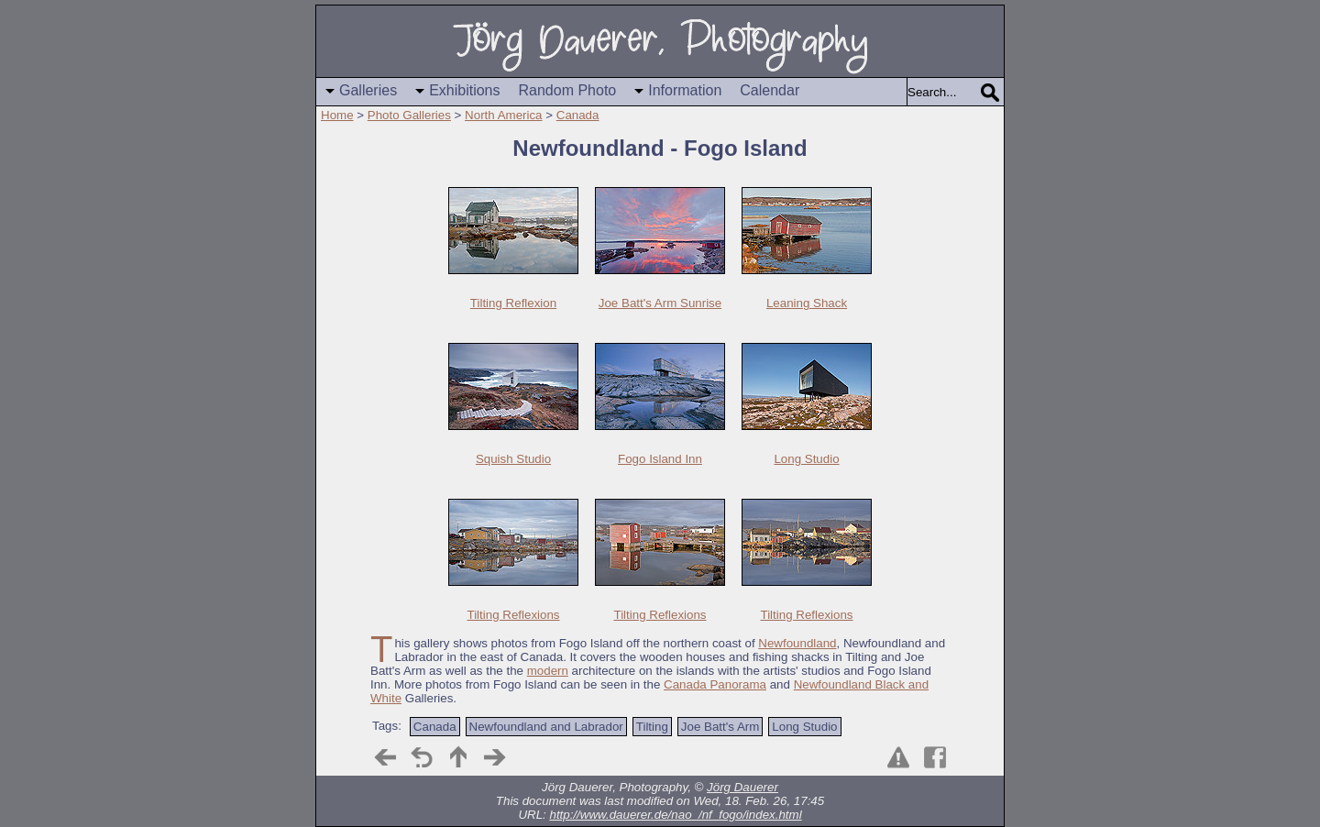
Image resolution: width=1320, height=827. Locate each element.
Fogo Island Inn (660, 459)
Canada (578, 115)
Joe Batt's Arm (720, 726)
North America (503, 115)
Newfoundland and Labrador (546, 726)
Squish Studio (513, 459)
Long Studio (806, 459)
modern (547, 671)
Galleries (368, 90)
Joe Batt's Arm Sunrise (660, 303)
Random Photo (568, 90)
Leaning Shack (806, 303)
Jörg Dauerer (742, 787)
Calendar (769, 90)
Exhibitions (464, 90)
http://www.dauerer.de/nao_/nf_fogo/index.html (675, 814)
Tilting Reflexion (513, 303)
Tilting (652, 726)
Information (684, 90)
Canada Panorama (715, 684)
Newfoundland (797, 643)
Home (337, 115)
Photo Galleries (409, 115)
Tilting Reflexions (514, 615)
